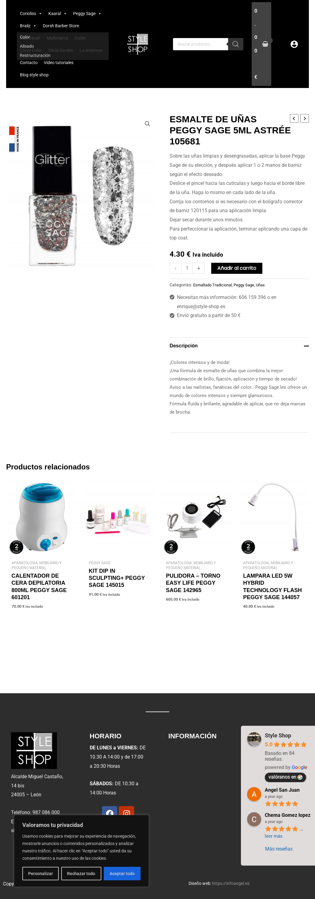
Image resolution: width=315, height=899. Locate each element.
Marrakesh (30, 38)
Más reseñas (279, 849)
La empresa (91, 50)
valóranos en (285, 777)
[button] (147, 124)
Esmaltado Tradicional (214, 285)
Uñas (266, 285)
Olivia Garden (60, 50)
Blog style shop (34, 74)
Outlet (80, 38)
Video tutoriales (58, 62)
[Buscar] (235, 44)
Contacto (29, 62)
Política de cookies (193, 792)
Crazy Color (31, 50)
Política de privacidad (196, 764)
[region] (79, 851)
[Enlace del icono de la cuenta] (294, 44)
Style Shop (278, 735)
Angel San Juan (282, 790)
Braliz (28, 26)
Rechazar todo (79, 873)
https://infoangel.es (230, 883)
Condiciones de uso (194, 778)
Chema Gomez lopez (287, 815)
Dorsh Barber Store (61, 25)
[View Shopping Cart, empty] (261, 44)
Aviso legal (185, 750)
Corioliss (31, 13)
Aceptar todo (120, 873)
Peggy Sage (87, 13)
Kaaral (57, 13)
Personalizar (38, 873)
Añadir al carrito (238, 268)
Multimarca (57, 38)
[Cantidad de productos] (187, 268)
